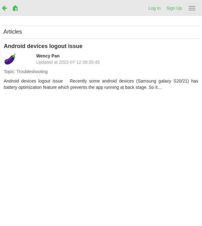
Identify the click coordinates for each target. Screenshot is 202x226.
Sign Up (174, 8)
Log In (154, 8)
